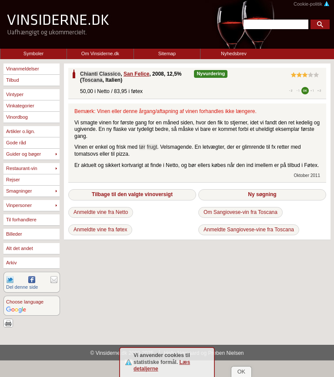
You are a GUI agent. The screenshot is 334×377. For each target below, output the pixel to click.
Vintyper (14, 94)
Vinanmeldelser (22, 68)
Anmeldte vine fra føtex (100, 230)
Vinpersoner (19, 205)
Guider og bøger (23, 154)
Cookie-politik (312, 4)
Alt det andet (19, 248)
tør (142, 147)
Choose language (24, 301)
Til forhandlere (21, 219)
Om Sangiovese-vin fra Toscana (240, 212)
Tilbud (12, 80)
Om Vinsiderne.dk (100, 53)
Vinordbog (17, 117)
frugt (152, 147)
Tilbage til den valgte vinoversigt (132, 194)
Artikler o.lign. (20, 131)
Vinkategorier (20, 105)
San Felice (136, 74)
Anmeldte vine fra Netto (100, 212)
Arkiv (11, 262)
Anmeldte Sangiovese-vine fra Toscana (249, 230)
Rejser (13, 179)
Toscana (92, 80)
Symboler (33, 53)
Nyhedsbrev (234, 53)
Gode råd (16, 142)
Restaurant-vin (21, 168)
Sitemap (167, 53)
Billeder (14, 234)
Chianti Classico (100, 74)
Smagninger (19, 191)
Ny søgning (262, 194)
